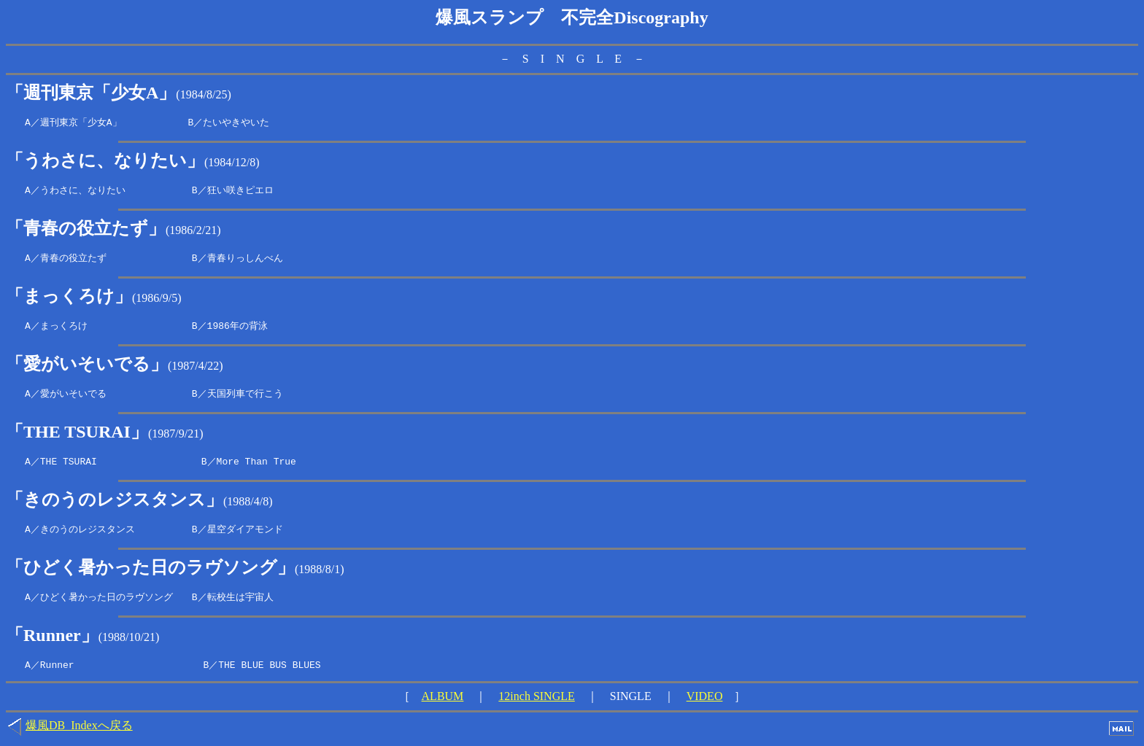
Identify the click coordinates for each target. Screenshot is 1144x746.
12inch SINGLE (536, 702)
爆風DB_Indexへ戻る (79, 732)
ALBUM (443, 702)
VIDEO (705, 702)
